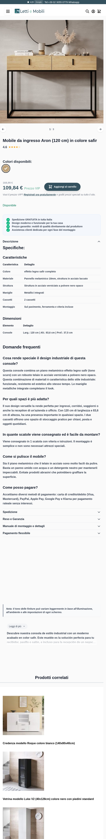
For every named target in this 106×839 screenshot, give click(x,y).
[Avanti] (100, 129)
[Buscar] (87, 11)
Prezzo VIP (32, 188)
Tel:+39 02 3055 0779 (56, 2)
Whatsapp (73, 2)
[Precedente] (3, 129)
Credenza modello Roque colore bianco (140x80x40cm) (39, 743)
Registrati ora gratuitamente (40, 194)
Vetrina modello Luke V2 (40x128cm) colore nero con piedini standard (48, 799)
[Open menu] (8, 11)
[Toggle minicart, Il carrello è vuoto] (99, 11)
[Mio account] (93, 11)
